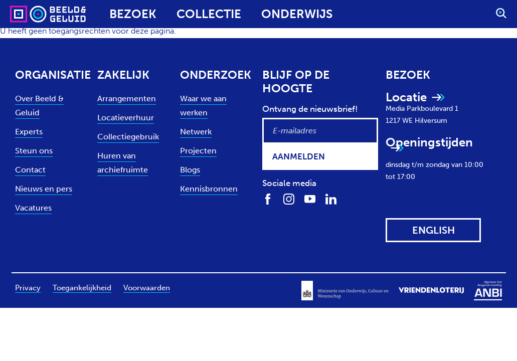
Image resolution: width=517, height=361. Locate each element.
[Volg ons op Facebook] (267, 199)
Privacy (28, 287)
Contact (30, 169)
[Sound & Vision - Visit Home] (29, 14)
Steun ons (34, 150)
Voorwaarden (146, 287)
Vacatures (33, 208)
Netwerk (196, 131)
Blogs (190, 169)
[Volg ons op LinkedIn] (330, 199)
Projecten (198, 150)
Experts (29, 131)
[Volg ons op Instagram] (288, 199)
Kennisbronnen (209, 189)
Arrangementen (126, 98)
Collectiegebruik (128, 136)
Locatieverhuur (125, 117)
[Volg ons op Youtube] (309, 199)
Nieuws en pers (43, 189)
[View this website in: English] (433, 230)
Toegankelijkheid (82, 287)
